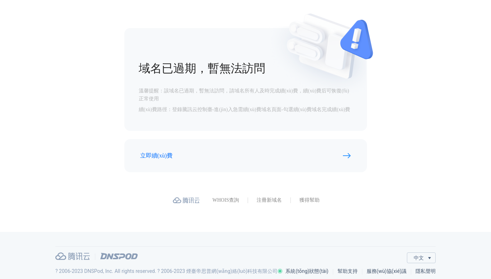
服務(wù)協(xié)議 (387, 271)
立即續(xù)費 (156, 155)
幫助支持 (348, 271)
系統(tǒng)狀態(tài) (302, 271)
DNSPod (119, 256)
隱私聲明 (426, 271)
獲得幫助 (309, 200)
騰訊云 (72, 256)
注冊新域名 (269, 200)
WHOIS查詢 (225, 200)
